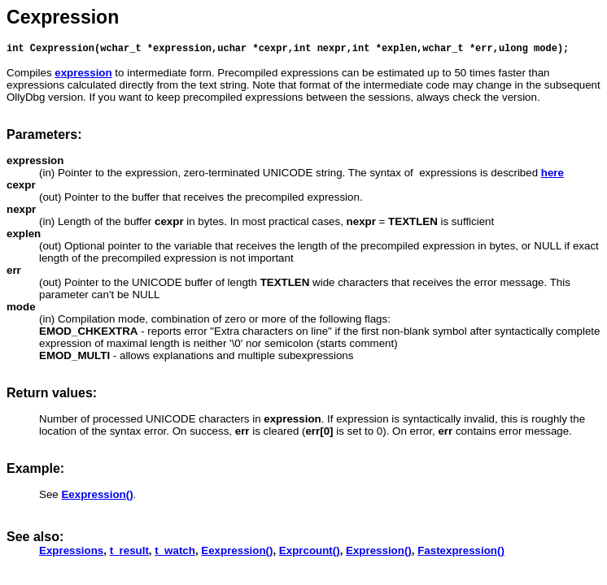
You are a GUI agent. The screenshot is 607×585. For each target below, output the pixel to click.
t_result (129, 553)
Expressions (71, 553)
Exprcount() (309, 553)
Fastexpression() (460, 553)
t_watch (175, 553)
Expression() (379, 553)
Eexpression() (237, 553)
